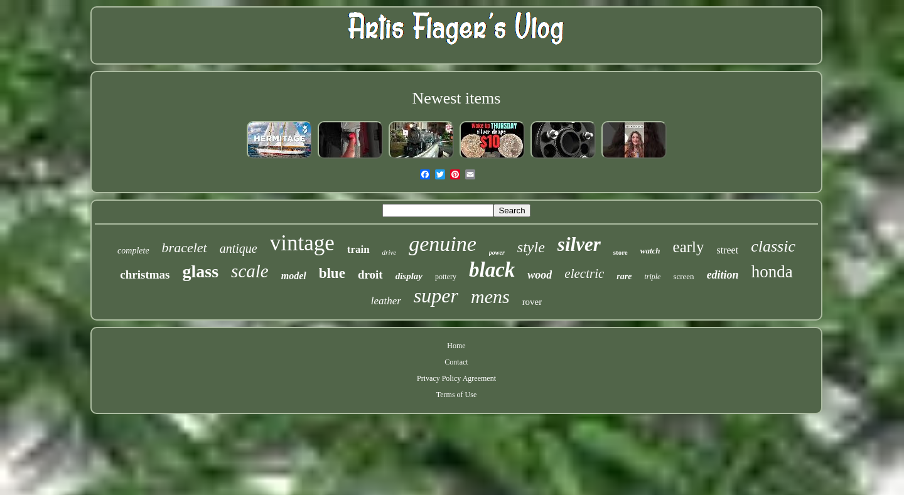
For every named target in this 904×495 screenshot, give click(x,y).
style (531, 247)
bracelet (184, 247)
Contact (456, 362)
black (492, 269)
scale (250, 271)
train (358, 249)
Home (456, 345)
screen (683, 276)
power (497, 252)
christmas (145, 274)
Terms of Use (456, 394)
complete (133, 250)
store (620, 252)
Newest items (456, 98)
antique (238, 248)
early (688, 246)
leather (386, 301)
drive (389, 252)
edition (723, 275)
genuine (442, 243)
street (728, 250)
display (409, 276)
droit (370, 274)
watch (650, 250)
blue (332, 273)
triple (652, 276)
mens (490, 296)
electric (584, 273)
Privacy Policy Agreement (456, 378)
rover (532, 302)
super (436, 295)
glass (201, 271)
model (293, 275)
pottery (445, 276)
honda (772, 271)
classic (773, 246)
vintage (302, 243)
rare (624, 276)
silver (579, 244)
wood (539, 275)
